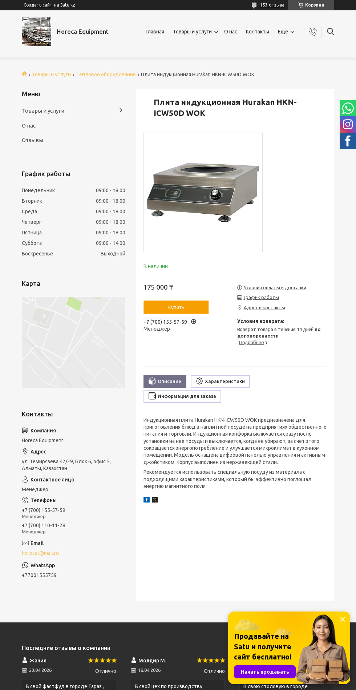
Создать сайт (38, 5)
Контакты (257, 32)
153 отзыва (272, 5)
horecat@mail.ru (40, 553)
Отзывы (32, 140)
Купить (176, 307)
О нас (230, 32)
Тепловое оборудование (106, 74)
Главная (155, 32)
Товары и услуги (192, 32)
